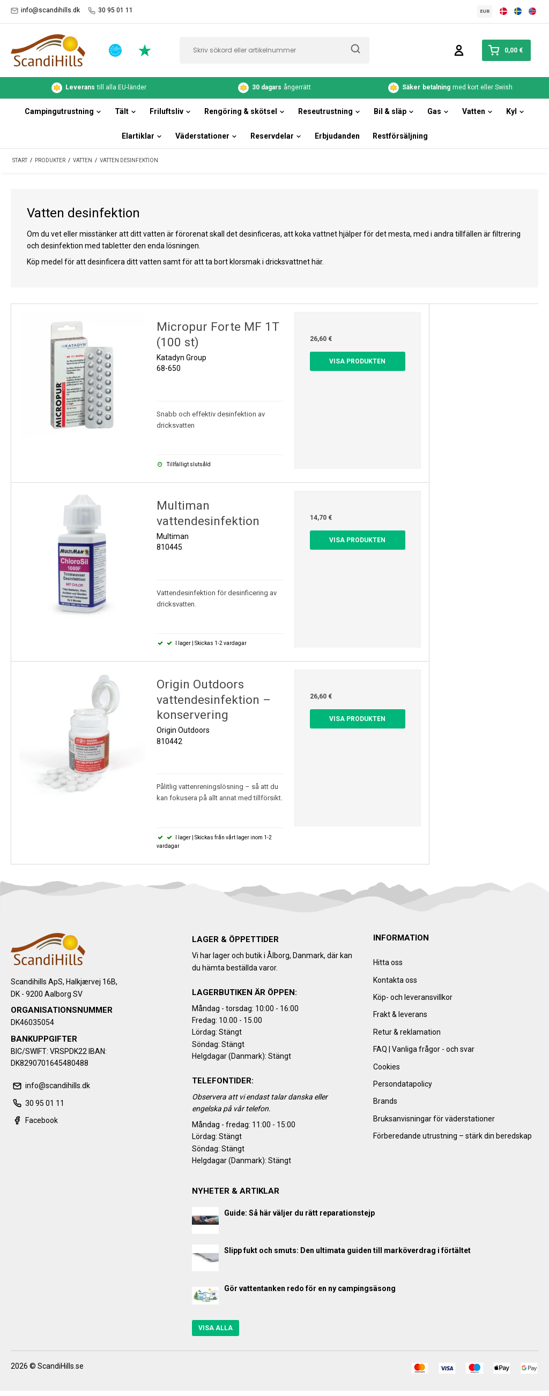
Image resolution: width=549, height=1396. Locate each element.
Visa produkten (357, 361)
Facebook (34, 1120)
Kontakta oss (395, 980)
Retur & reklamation (407, 1032)
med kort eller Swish (450, 87)
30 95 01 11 (110, 10)
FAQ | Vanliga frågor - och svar (423, 1049)
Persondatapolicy (402, 1084)
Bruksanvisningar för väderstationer (434, 1118)
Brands (385, 1101)
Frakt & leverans (400, 1014)
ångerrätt (274, 87)
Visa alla (215, 1328)
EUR (485, 11)
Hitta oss (388, 962)
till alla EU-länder (98, 87)
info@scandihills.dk (45, 10)
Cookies (386, 1067)
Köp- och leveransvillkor (412, 997)
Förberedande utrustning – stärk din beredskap (452, 1136)
